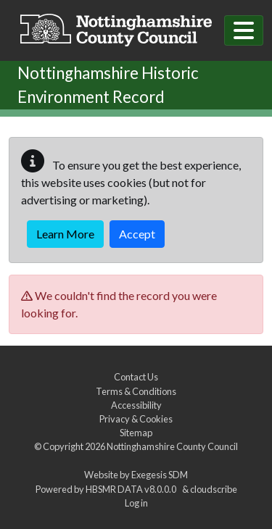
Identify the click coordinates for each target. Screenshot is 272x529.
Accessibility (136, 405)
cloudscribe (213, 489)
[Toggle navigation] (243, 30)
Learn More (65, 234)
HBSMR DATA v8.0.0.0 (132, 489)
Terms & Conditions (136, 391)
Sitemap (136, 432)
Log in (136, 503)
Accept (137, 234)
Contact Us (136, 377)
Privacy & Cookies (136, 419)
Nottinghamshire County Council (172, 446)
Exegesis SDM (159, 474)
